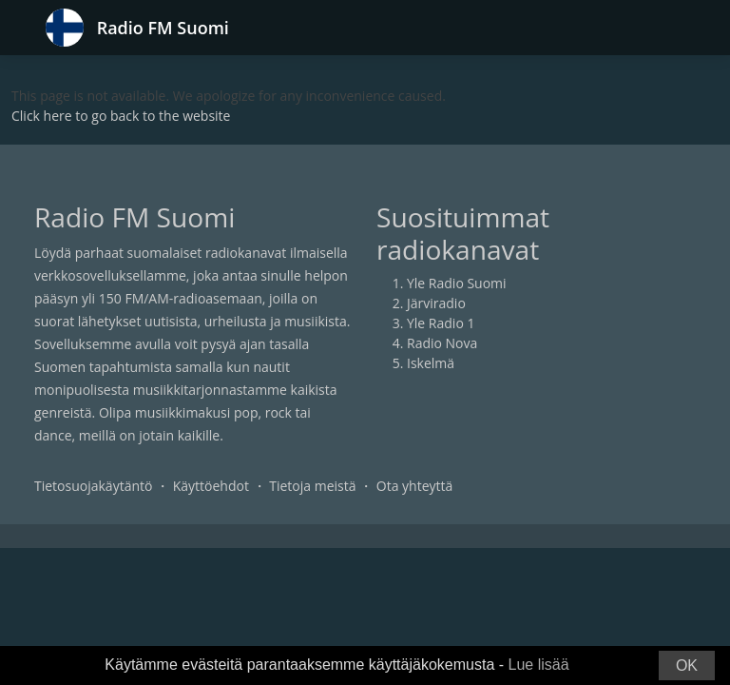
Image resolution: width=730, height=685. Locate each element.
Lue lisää (539, 664)
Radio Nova (442, 343)
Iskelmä (430, 363)
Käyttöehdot (211, 486)
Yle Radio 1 (440, 323)
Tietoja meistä (312, 486)
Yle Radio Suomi (457, 283)
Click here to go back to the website (120, 116)
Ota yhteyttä (414, 486)
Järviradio (436, 303)
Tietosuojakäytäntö (93, 486)
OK (687, 665)
